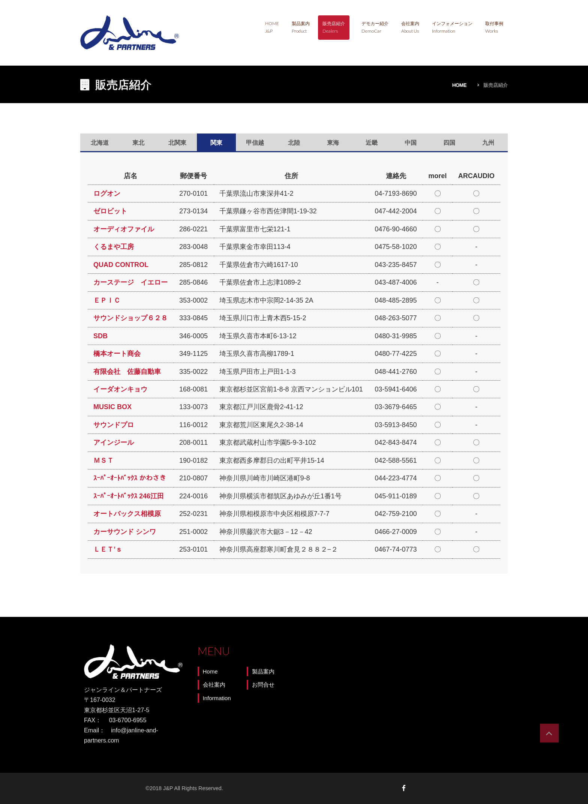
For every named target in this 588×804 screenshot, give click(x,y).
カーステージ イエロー (130, 282)
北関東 (177, 143)
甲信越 (255, 143)
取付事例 (494, 27)
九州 (488, 143)
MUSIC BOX (112, 407)
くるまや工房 (113, 246)
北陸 (294, 143)
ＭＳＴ (103, 460)
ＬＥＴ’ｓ (107, 549)
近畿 (372, 143)
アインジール (113, 442)
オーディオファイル (123, 229)
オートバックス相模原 (127, 514)
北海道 (100, 143)
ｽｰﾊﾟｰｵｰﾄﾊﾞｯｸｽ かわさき (129, 478)
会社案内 (410, 27)
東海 (333, 143)
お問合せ (263, 684)
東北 (138, 143)
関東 (216, 143)
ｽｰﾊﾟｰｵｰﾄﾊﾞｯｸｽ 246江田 (128, 496)
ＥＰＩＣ (106, 300)
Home (272, 27)
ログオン (106, 193)
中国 (411, 143)
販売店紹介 (333, 27)
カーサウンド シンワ (124, 532)
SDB (100, 336)
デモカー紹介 (375, 27)
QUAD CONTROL (120, 264)
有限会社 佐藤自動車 (127, 371)
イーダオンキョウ (120, 389)
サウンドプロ (113, 425)
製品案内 (301, 27)
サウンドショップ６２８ (130, 318)
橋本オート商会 (117, 353)
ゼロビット (110, 211)
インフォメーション (452, 27)
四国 (449, 143)
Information (217, 698)
